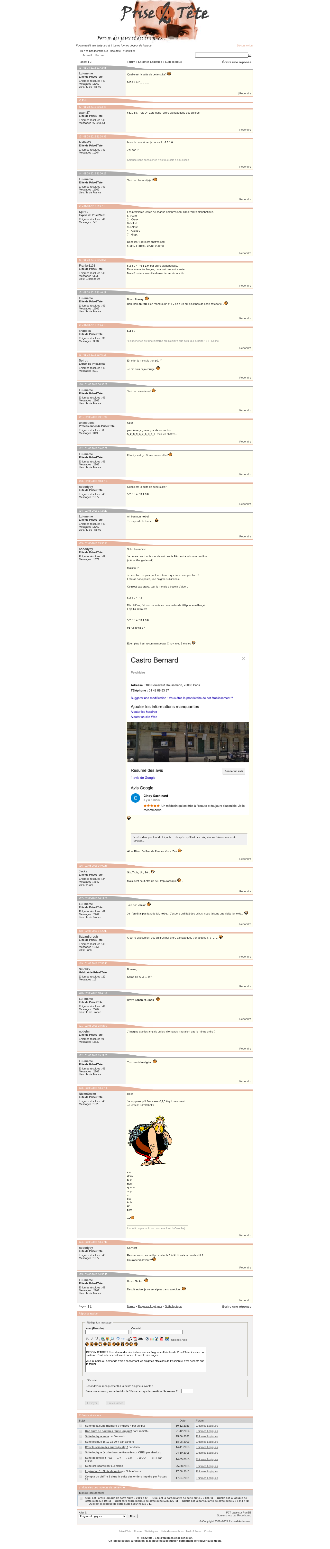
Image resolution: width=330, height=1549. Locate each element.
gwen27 (84, 112)
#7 (80, 292)
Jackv (83, 871)
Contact (208, 1531)
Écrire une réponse (236, 62)
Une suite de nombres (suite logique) (108, 1431)
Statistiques (151, 1531)
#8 (80, 325)
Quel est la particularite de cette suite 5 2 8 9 (180, 1497)
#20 (81, 993)
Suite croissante (95, 1465)
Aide (184, 1339)
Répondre (245, 93)
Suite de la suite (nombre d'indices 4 (108, 1425)
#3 (80, 136)
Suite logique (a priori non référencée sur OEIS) (115, 1452)
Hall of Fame (193, 1531)
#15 (81, 543)
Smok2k (84, 969)
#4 (80, 173)
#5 (80, 206)
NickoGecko (87, 1094)
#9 (80, 354)
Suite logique (173, 61)
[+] (249, 55)
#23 (81, 1088)
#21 (81, 1025)
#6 (80, 260)
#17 (81, 898)
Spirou (83, 212)
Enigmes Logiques (150, 61)
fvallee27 (85, 142)
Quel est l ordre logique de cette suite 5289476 (144, 1500)
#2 (80, 107)
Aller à (108, 1514)
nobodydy (86, 487)
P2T (228, 1512)
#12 (81, 448)
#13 (81, 481)
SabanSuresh (88, 936)
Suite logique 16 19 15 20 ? (102, 1441)
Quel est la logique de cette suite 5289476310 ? (118, 1503)
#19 (81, 963)
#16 (81, 865)
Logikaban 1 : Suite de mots (103, 1471)
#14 (81, 510)
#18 (81, 931)
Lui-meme (86, 73)
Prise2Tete (125, 1531)
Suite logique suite (97, 1436)
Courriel (157, 1330)
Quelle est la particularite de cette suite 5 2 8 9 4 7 (213, 1500)
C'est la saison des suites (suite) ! (106, 1447)
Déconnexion (245, 45)
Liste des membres (172, 1531)
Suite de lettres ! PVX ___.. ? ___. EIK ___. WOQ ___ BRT (121, 1457)
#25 (81, 1274)
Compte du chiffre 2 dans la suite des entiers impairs (118, 1476)
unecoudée (86, 423)
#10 (81, 384)
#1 (80, 67)
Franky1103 (87, 265)
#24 (81, 1242)
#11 (81, 417)
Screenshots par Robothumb (234, 1515)
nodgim (84, 1031)
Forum (131, 61)
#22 (81, 1055)
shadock (85, 331)
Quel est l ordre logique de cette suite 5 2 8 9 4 (114, 1497)
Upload (175, 1339)
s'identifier (129, 50)
